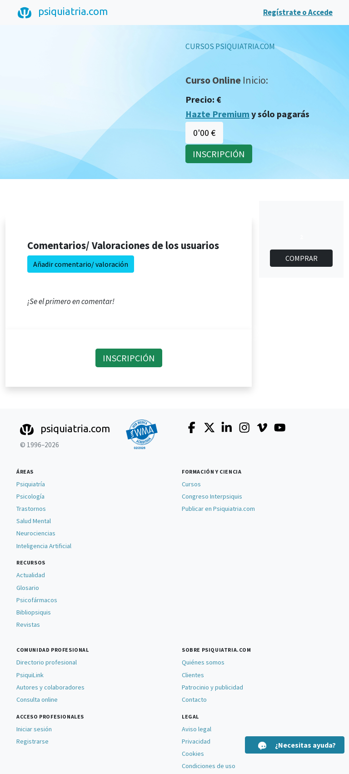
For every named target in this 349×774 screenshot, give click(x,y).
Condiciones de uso (208, 766)
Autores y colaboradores (50, 687)
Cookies (193, 753)
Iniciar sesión (34, 729)
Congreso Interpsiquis (212, 496)
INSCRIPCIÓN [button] (219, 154)
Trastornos (31, 508)
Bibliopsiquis (33, 612)
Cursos (191, 484)
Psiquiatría (30, 484)
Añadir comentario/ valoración (80, 264)
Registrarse (32, 741)
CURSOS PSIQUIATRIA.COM (230, 46)
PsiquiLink (30, 675)
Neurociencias (35, 533)
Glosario (27, 588)
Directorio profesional (46, 662)
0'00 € (204, 132)
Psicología (30, 496)
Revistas (28, 624)
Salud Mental (33, 521)
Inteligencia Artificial (43, 546)
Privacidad (196, 741)
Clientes (193, 675)
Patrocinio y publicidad (212, 687)
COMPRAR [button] (301, 258)
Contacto (194, 699)
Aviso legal (196, 729)
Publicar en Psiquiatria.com (218, 508)
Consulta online (37, 699)
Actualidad (30, 575)
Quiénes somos (203, 662)
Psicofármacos (36, 600)
